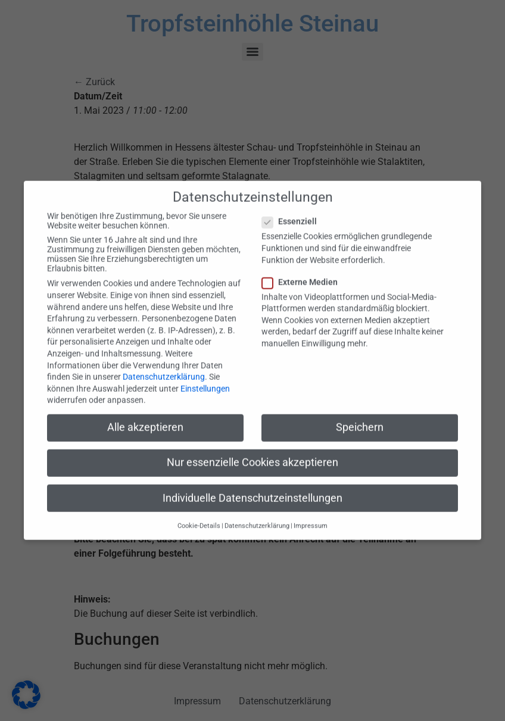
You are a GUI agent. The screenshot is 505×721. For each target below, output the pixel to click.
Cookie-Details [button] (198, 515)
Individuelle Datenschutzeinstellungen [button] (252, 488)
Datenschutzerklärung (164, 367)
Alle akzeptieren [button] (145, 417)
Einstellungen (205, 378)
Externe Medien (303, 271)
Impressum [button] (311, 515)
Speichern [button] (360, 417)
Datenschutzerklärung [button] (257, 515)
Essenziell (293, 211)
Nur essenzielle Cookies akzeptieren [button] (252, 452)
